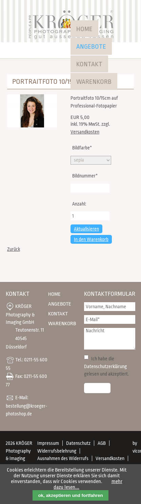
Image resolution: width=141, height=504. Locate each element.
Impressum (48, 443)
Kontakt (89, 64)
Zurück (13, 249)
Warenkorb (94, 82)
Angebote (91, 46)
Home (84, 29)
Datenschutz (78, 443)
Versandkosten (84, 132)
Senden (97, 388)
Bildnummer (85, 175)
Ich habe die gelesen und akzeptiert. (106, 366)
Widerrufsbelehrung (56, 451)
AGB (102, 443)
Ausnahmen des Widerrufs (62, 458)
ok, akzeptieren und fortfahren (70, 495)
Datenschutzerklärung (105, 366)
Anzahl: (79, 204)
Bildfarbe (82, 147)
